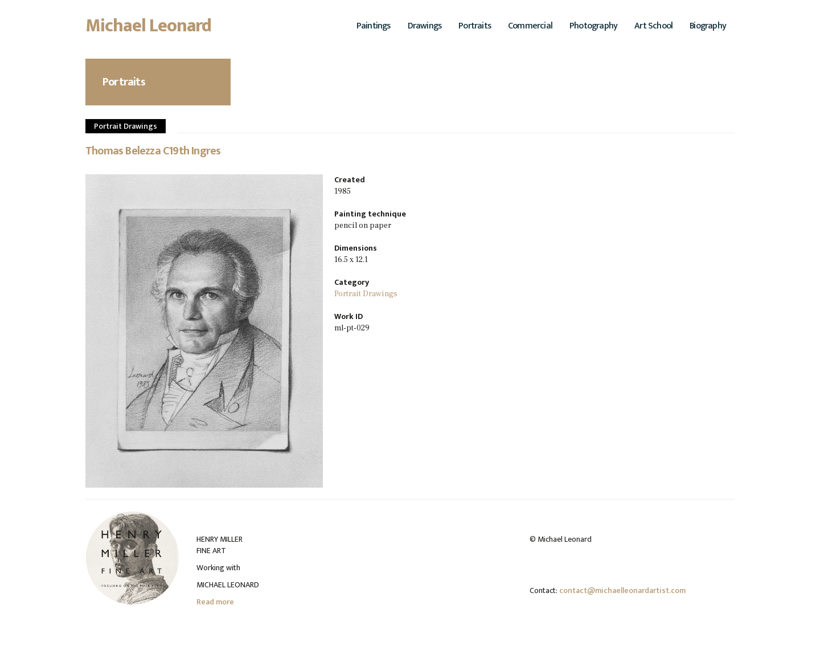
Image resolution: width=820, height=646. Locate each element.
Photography (593, 26)
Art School (653, 26)
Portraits (474, 26)
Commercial (530, 26)
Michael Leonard (148, 29)
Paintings (373, 26)
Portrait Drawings (125, 126)
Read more (215, 601)
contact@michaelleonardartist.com (622, 590)
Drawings (425, 26)
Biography (708, 26)
